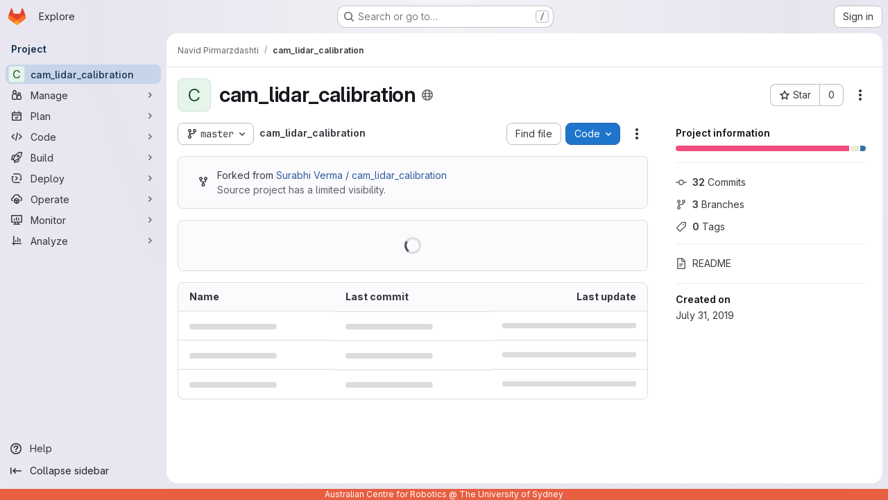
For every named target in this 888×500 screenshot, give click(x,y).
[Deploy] (83, 178)
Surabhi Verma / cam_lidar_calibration (361, 175)
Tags (700, 226)
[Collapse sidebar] (83, 471)
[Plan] (83, 116)
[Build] (83, 157)
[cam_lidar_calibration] (83, 74)
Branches (710, 204)
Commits (711, 182)
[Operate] (83, 199)
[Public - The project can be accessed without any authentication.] (427, 95)
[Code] (83, 136)
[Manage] (83, 95)
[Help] (83, 448)
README (703, 263)
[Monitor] (83, 220)
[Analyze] (83, 240)
